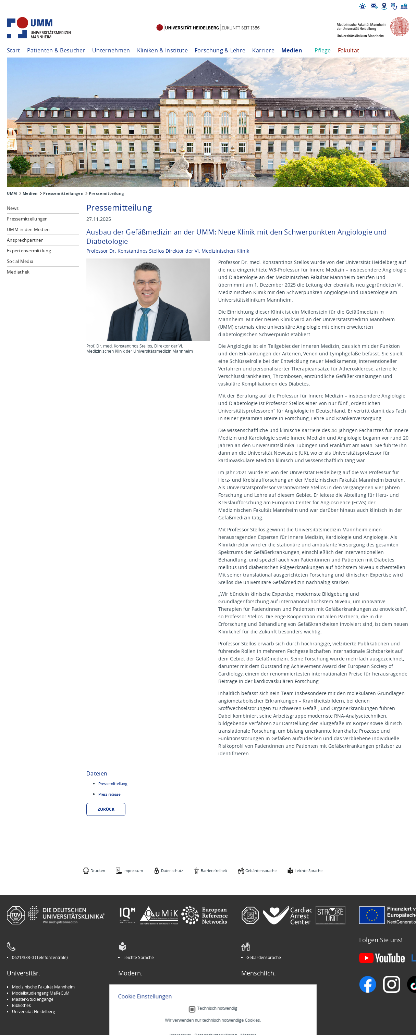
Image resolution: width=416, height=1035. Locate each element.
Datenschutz (172, 870)
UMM (12, 193)
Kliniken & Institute (162, 50)
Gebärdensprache (261, 870)
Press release (109, 794)
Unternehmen (111, 50)
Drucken (97, 870)
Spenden (254, 1011)
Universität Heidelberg (33, 1011)
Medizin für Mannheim (145, 1005)
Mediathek (18, 272)
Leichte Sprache (308, 870)
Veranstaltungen (262, 993)
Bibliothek (21, 1005)
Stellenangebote (262, 986)
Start (13, 50)
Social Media (20, 261)
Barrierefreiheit (214, 870)
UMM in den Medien (28, 229)
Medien (291, 50)
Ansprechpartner (25, 240)
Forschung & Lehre (220, 50)
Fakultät (348, 50)
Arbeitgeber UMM (140, 986)
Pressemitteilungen (63, 193)
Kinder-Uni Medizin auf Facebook (154, 999)
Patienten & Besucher (56, 50)
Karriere (263, 50)
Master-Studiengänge (32, 999)
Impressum (133, 870)
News (13, 208)
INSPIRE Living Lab (140, 993)
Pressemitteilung (106, 193)
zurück (106, 809)
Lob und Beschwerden (267, 1005)
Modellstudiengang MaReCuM (41, 993)
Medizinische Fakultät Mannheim (43, 986)
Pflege (323, 50)
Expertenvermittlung (29, 251)
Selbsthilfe (256, 999)
